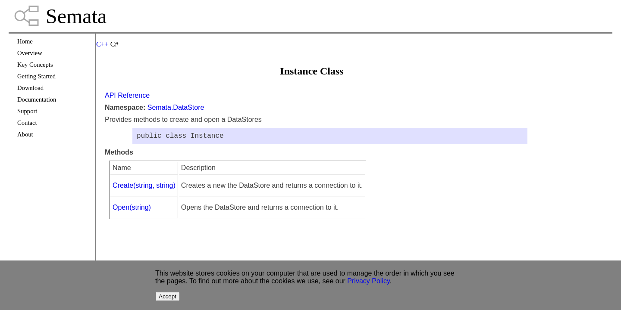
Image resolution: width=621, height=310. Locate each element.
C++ (102, 44)
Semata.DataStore (175, 107)
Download (30, 87)
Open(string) (132, 209)
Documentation (36, 99)
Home (25, 41)
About (25, 134)
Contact (27, 122)
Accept (167, 296)
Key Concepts (35, 64)
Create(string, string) (144, 187)
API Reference (127, 95)
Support (27, 111)
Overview (29, 53)
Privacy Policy (368, 281)
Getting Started (36, 76)
